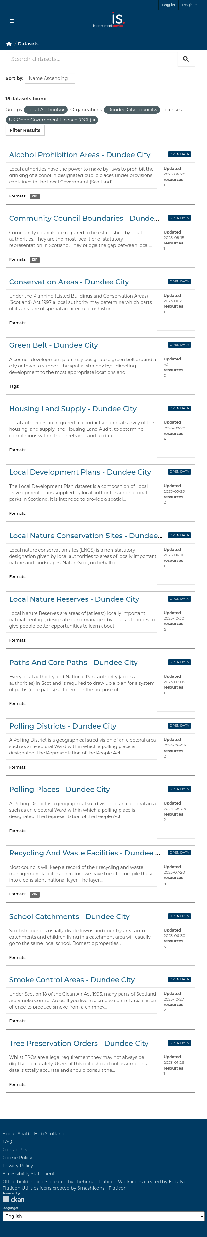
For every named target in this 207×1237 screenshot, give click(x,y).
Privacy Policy (18, 1166)
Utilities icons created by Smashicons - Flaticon (74, 1188)
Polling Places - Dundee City (59, 789)
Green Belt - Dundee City (53, 345)
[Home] (9, 44)
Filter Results (25, 130)
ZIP (34, 196)
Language (10, 1208)
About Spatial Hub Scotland (34, 1134)
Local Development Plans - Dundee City (80, 472)
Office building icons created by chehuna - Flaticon (60, 1182)
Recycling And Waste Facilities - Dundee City (89, 853)
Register (190, 4)
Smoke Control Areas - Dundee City (72, 980)
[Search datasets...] (92, 59)
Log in (168, 4)
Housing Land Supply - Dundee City (73, 409)
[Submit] (186, 59)
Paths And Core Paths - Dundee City (73, 662)
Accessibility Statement (29, 1174)
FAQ (7, 1142)
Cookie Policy (17, 1158)
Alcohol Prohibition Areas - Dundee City (80, 155)
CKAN (13, 1199)
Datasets (28, 44)
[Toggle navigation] (11, 21)
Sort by (14, 78)
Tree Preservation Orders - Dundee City (79, 1043)
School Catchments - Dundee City (69, 916)
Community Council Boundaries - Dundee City (91, 218)
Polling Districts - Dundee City (63, 726)
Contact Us (15, 1150)
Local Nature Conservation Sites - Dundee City (91, 535)
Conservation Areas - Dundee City (69, 282)
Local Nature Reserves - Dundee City (74, 599)
